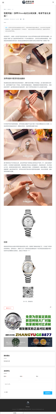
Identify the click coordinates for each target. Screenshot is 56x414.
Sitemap (28, 406)
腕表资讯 (7, 19)
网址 (37, 376)
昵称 (5, 376)
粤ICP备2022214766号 (27, 409)
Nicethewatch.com (40, 409)
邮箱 (21, 376)
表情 (6, 392)
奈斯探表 (21, 409)
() (8, 308)
